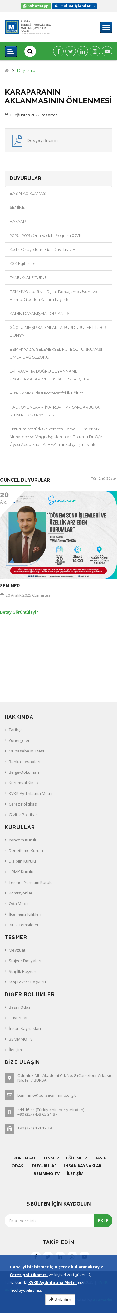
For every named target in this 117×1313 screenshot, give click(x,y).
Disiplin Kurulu (22, 861)
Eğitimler (76, 1158)
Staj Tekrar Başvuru (27, 982)
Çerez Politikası (23, 804)
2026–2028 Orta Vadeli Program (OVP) (46, 235)
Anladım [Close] (60, 1300)
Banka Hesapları (24, 761)
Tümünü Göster (104, 478)
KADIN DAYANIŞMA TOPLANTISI (40, 313)
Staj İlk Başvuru (23, 971)
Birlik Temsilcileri (24, 925)
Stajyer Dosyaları (25, 960)
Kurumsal (24, 1158)
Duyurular (27, 71)
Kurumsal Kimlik (24, 783)
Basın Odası (20, 1007)
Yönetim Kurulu (23, 840)
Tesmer (51, 1158)
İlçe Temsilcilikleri (25, 914)
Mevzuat (17, 950)
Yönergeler (19, 740)
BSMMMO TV (21, 1039)
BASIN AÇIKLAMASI (28, 193)
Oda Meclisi (20, 903)
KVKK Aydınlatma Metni (30, 793)
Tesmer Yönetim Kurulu (31, 882)
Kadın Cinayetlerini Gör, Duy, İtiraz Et (43, 249)
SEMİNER (18, 207)
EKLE (103, 1220)
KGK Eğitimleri (23, 263)
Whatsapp (38, 6)
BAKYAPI (18, 221)
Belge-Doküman (24, 772)
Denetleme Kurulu (26, 850)
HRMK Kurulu (21, 872)
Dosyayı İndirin (42, 140)
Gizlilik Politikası (24, 814)
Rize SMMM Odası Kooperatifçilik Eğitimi (47, 393)
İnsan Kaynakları (25, 1028)
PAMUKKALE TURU (28, 277)
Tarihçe (16, 729)
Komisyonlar (20, 893)
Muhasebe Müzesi (26, 751)
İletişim (15, 1049)
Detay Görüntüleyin (19, 612)
